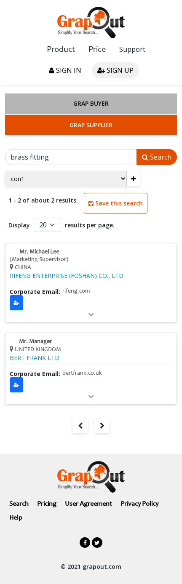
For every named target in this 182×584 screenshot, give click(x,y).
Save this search (115, 203)
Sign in (65, 70)
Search (156, 157)
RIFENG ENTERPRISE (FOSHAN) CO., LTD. (67, 276)
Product (61, 50)
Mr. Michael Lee (39, 252)
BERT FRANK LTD (34, 358)
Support (132, 49)
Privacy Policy (139, 504)
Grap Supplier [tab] (91, 125)
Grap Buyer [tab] (91, 103)
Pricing (46, 504)
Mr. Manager (35, 342)
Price (97, 50)
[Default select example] (47, 225)
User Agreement (88, 504)
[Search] (71, 157)
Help (15, 518)
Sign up (115, 70)
